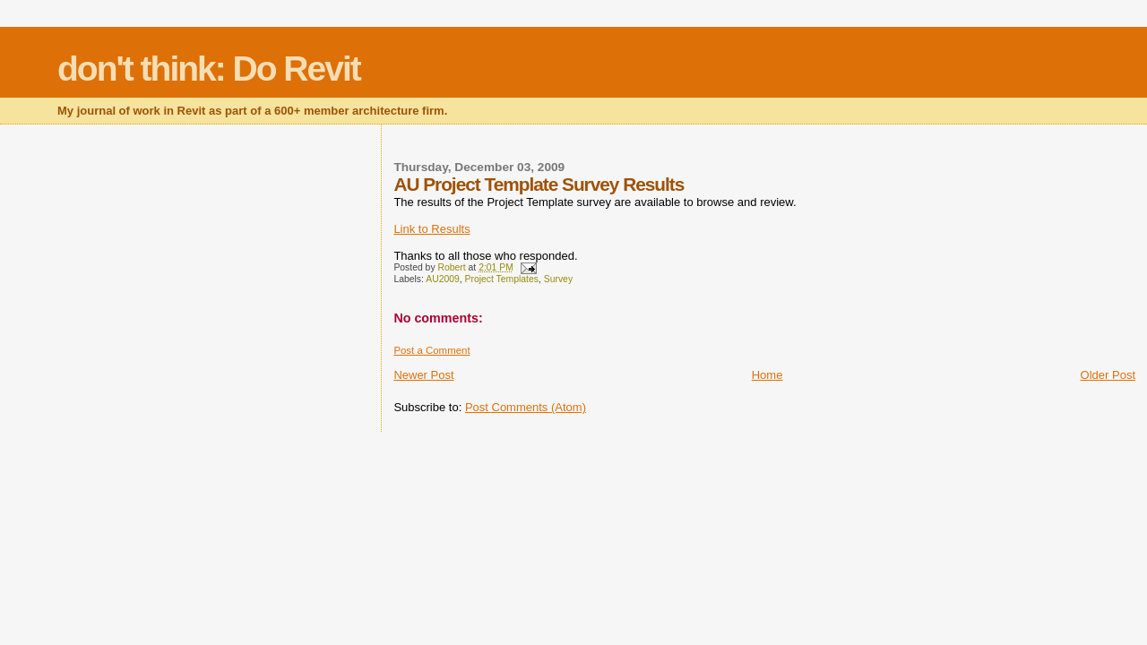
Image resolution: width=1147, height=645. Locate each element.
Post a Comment (431, 350)
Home (767, 375)
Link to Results (431, 229)
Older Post (1108, 375)
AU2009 (443, 279)
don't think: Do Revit (208, 68)
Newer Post (423, 375)
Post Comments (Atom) (525, 407)
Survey (558, 279)
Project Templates (502, 279)
